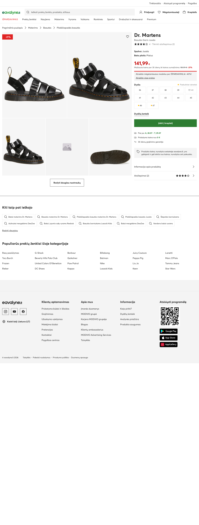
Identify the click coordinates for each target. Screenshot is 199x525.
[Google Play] (169, 493)
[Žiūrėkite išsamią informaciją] (193, 166)
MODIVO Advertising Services (96, 496)
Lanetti (169, 414)
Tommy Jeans (172, 425)
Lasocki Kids (106, 430)
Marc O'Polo (171, 419)
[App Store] (169, 499)
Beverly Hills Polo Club (46, 419)
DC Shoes (40, 430)
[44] (178, 97)
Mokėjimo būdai (50, 486)
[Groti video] (99, 75)
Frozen (5, 425)
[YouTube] (14, 473)
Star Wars (170, 430)
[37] (153, 90)
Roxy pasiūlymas (10, 414)
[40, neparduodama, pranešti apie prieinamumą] (191, 90)
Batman (104, 419)
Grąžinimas (47, 475)
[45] (191, 97)
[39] (178, 90)
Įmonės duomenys (90, 470)
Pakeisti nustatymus (41, 519)
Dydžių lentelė (127, 475)
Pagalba (192, 3)
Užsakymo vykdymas (52, 481)
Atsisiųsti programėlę (174, 3)
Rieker (5, 430)
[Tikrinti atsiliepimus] (193, 175)
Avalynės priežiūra (129, 481)
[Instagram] (5, 473)
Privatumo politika (61, 519)
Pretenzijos (47, 491)
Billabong (105, 414)
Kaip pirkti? (126, 470)
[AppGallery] (169, 506)
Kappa (70, 430)
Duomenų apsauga (79, 519)
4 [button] (154, 44)
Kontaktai (47, 496)
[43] (165, 97)
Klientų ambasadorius (92, 491)
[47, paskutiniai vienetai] (153, 105)
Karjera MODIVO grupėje (94, 481)
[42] (153, 97)
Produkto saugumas (130, 486)
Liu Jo (136, 425)
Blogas (84, 486)
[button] (34, 75)
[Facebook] (23, 473)
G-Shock (39, 414)
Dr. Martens (147, 35)
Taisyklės (85, 501)
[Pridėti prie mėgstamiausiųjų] (127, 36)
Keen (135, 430)
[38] (165, 90)
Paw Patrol (73, 425)
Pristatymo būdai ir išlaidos (55, 470)
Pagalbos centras (50, 501)
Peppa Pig (138, 419)
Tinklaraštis (155, 3)
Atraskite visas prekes (145, 78)
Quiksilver (72, 419)
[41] (140, 97)
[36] (140, 90)
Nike (102, 425)
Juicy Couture (140, 414)
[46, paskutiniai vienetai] (140, 105)
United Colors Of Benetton (48, 425)
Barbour (71, 414)
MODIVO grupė (89, 475)
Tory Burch (7, 419)
